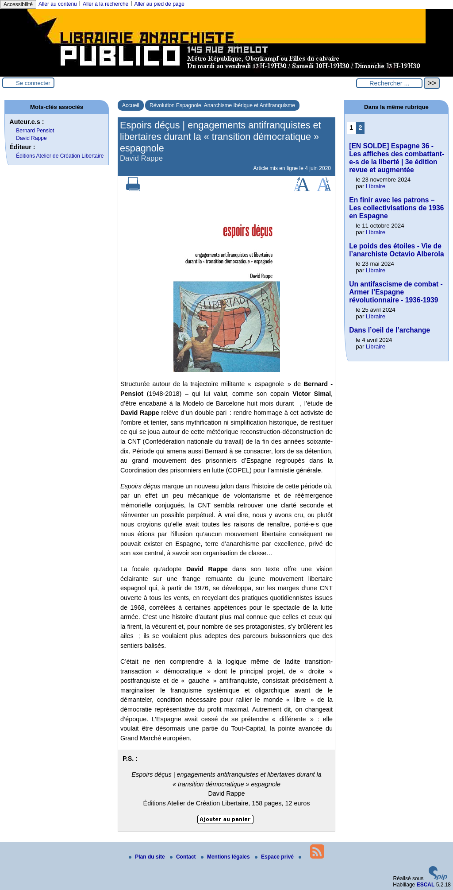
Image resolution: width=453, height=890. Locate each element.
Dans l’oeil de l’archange (389, 330)
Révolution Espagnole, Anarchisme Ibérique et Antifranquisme (222, 105)
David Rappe (31, 138)
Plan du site (147, 857)
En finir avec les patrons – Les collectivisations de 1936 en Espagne (396, 208)
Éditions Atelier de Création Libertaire (60, 156)
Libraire (375, 186)
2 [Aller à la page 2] (360, 127)
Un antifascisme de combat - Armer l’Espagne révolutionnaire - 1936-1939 (395, 292)
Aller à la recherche (105, 4)
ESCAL (426, 885)
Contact (183, 857)
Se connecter (33, 83)
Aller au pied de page (159, 4)
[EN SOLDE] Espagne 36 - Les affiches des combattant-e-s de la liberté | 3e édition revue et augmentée (396, 158)
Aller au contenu (57, 4)
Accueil (130, 105)
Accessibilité (18, 4)
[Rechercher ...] (389, 83)
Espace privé (275, 857)
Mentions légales (226, 857)
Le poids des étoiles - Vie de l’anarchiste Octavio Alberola (396, 250)
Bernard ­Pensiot (35, 131)
